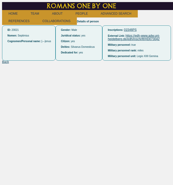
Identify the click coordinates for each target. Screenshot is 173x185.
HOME (13, 13)
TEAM (35, 13)
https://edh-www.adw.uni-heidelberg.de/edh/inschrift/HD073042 (134, 37)
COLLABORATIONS (56, 21)
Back (5, 62)
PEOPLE (82, 13)
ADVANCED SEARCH (116, 13)
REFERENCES (19, 21)
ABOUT (57, 13)
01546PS (130, 30)
